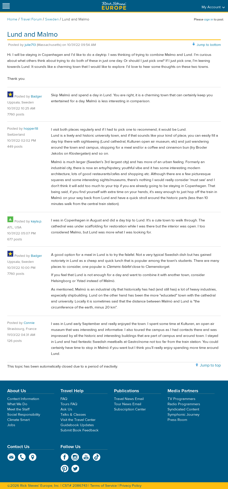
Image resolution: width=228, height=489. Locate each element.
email (11, 457)
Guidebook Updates (77, 425)
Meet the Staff (18, 409)
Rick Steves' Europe (114, 6)
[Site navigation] (6, 6)
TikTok (97, 457)
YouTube (86, 457)
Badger (36, 96)
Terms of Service (103, 485)
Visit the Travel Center (78, 419)
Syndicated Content (183, 409)
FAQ (63, 398)
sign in (208, 19)
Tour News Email (127, 404)
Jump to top (210, 365)
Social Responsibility (23, 414)
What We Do (17, 404)
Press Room (177, 419)
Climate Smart (18, 419)
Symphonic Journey (183, 414)
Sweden (52, 19)
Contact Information (23, 398)
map (33, 457)
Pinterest (64, 469)
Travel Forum (31, 19)
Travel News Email (129, 398)
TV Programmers (181, 398)
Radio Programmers (184, 404)
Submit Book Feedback (79, 430)
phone (22, 457)
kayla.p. (36, 221)
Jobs (11, 425)
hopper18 (31, 128)
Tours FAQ (68, 404)
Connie (29, 323)
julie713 (30, 45)
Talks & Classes (73, 414)
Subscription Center (130, 409)
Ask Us (66, 409)
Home (12, 19)
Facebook (64, 457)
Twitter (75, 469)
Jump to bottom (209, 45)
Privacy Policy (130, 485)
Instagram (75, 457)
